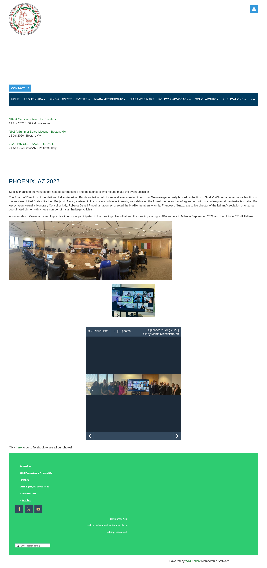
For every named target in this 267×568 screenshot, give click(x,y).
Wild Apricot (192, 561)
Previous (90, 436)
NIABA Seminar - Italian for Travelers (32, 119)
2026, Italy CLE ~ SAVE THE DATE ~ (32, 144)
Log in (254, 9)
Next (177, 436)
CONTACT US (20, 88)
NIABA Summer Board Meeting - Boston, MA (37, 131)
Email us (26, 500)
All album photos (99, 331)
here (19, 447)
